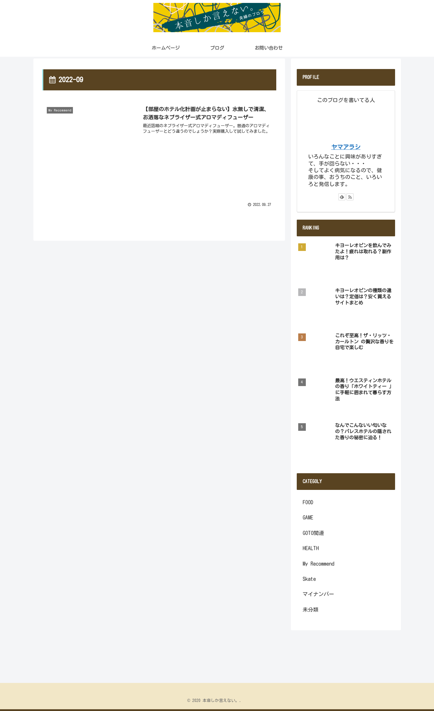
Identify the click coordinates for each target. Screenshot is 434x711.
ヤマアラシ (346, 147)
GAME (308, 517)
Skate (309, 578)
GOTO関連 (313, 533)
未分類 (310, 609)
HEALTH (311, 548)
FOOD (308, 502)
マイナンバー (318, 594)
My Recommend (318, 563)
